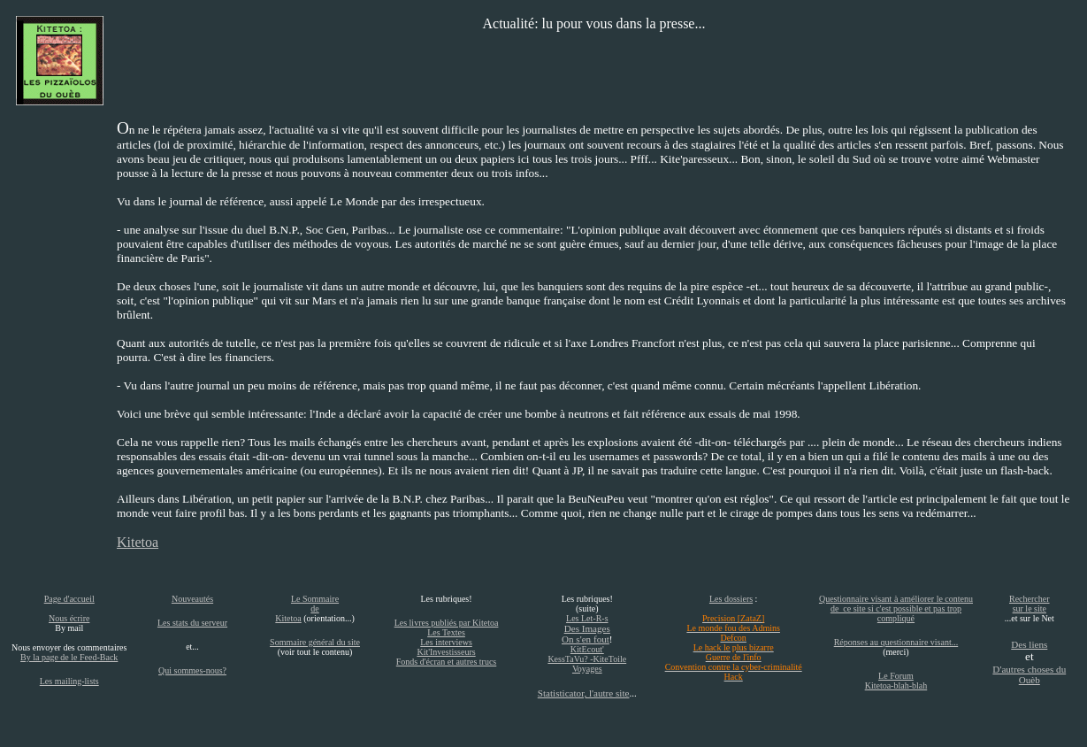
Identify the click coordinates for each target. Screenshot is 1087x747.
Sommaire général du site (315, 642)
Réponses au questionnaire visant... (896, 642)
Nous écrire (69, 618)
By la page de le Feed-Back (69, 657)
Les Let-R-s (587, 618)
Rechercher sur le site (1029, 603)
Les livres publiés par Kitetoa (446, 623)
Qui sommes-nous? (192, 670)
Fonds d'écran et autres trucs (446, 661)
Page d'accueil (69, 599)
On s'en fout (585, 639)
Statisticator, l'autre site (584, 693)
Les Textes (446, 632)
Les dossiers (731, 599)
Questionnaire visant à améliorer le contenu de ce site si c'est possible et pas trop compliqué (896, 608)
